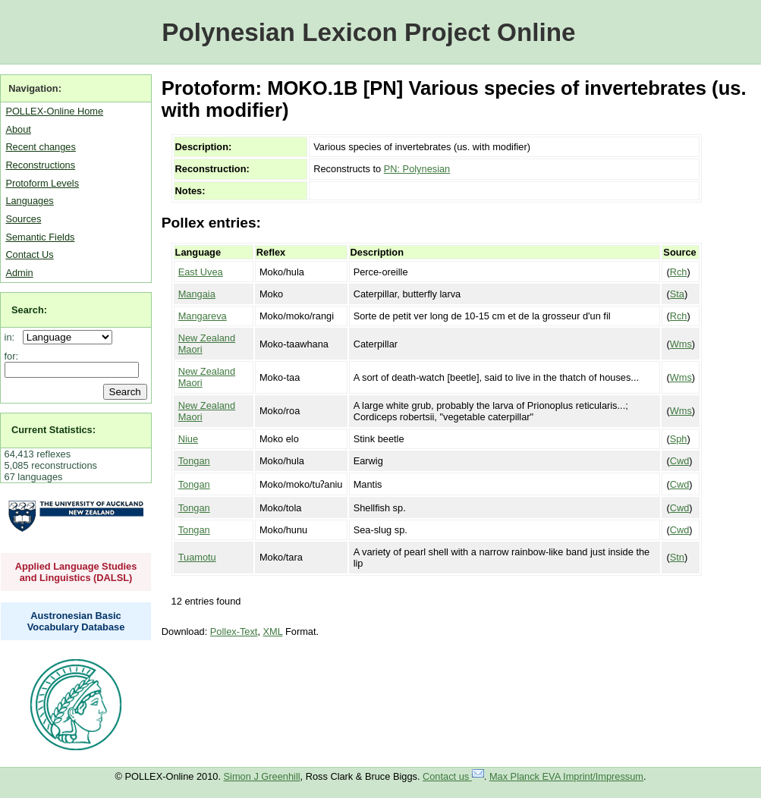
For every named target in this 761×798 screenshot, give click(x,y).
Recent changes (40, 146)
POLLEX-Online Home (54, 111)
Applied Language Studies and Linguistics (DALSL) (76, 572)
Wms (681, 344)
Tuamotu (197, 557)
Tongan (194, 461)
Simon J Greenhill (262, 776)
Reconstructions (40, 165)
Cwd (680, 461)
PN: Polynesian (417, 168)
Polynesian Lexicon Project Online (368, 32)
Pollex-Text (234, 631)
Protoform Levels (42, 183)
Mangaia (196, 294)
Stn (677, 557)
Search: (29, 310)
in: (12, 337)
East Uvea (200, 272)
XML (273, 631)
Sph (678, 439)
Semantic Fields (39, 237)
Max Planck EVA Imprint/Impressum (566, 776)
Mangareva (202, 316)
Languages (29, 200)
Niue (188, 439)
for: (12, 356)
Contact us (453, 776)
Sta (677, 294)
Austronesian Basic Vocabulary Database (76, 621)
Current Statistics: (53, 429)
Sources (23, 219)
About (17, 129)
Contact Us (29, 254)
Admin (19, 272)
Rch (678, 272)
